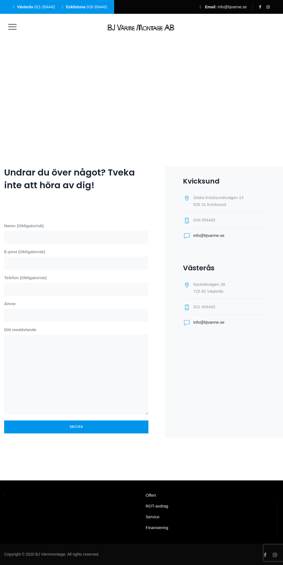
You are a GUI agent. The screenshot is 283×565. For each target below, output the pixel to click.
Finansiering (157, 527)
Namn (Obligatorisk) (76, 233)
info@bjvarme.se (232, 7)
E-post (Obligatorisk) (76, 259)
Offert (151, 495)
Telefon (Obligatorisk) (76, 285)
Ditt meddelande (76, 371)
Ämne (76, 311)
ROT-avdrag (157, 506)
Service (152, 516)
